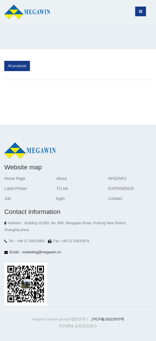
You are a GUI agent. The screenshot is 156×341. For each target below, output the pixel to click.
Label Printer (15, 188)
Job (7, 198)
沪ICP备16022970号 (107, 319)
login (60, 198)
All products (17, 66)
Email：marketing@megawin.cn (35, 252)
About (61, 178)
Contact (115, 198)
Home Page (14, 178)
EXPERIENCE (121, 188)
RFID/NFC (117, 178)
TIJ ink (62, 188)
